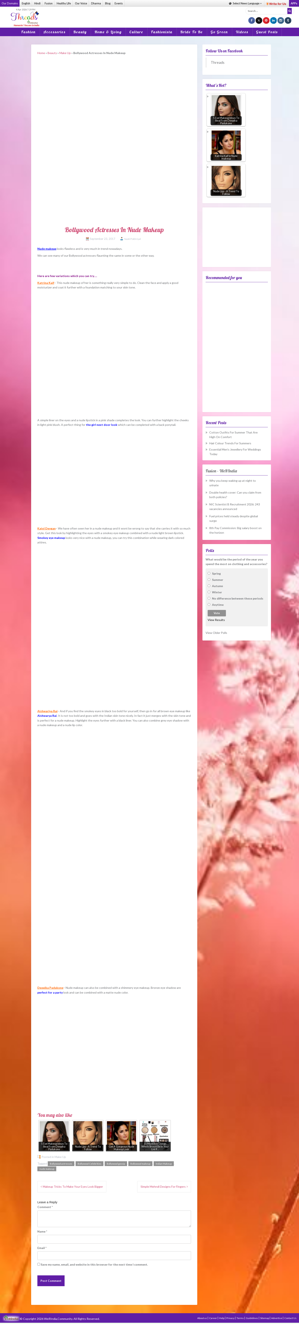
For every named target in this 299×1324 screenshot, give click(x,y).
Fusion (49, 3)
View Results (216, 620)
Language (245, 3)
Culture (136, 32)
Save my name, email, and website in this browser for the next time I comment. (94, 1264)
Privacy (230, 1318)
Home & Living (108, 32)
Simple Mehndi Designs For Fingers (163, 1186)
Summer (217, 579)
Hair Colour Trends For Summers (230, 443)
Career (213, 1318)
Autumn (217, 586)
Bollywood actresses (61, 1163)
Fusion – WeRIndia (221, 470)
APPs (294, 3)
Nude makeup (46, 248)
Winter (217, 592)
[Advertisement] (149, 14)
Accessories (54, 32)
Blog (107, 3)
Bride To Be (191, 32)
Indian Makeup (164, 1163)
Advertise (277, 1318)
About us (202, 1318)
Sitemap (265, 1318)
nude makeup (46, 1169)
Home (41, 53)
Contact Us (290, 1318)
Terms (240, 1318)
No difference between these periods (237, 598)
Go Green (219, 32)
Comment (45, 1207)
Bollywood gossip (116, 1163)
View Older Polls (216, 632)
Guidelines (252, 1318)
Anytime (218, 604)
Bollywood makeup (140, 1163)
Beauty (80, 32)
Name (42, 1231)
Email (42, 1248)
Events (119, 3)
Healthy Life (64, 3)
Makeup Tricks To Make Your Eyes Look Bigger (73, 1186)
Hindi (37, 3)
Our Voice (81, 3)
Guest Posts (267, 32)
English (26, 3)
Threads (217, 62)
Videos (242, 32)
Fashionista (162, 32)
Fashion (28, 32)
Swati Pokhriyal (132, 238)
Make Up (65, 53)
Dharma (96, 3)
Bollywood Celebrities (89, 1163)
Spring (216, 573)
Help (222, 1318)
